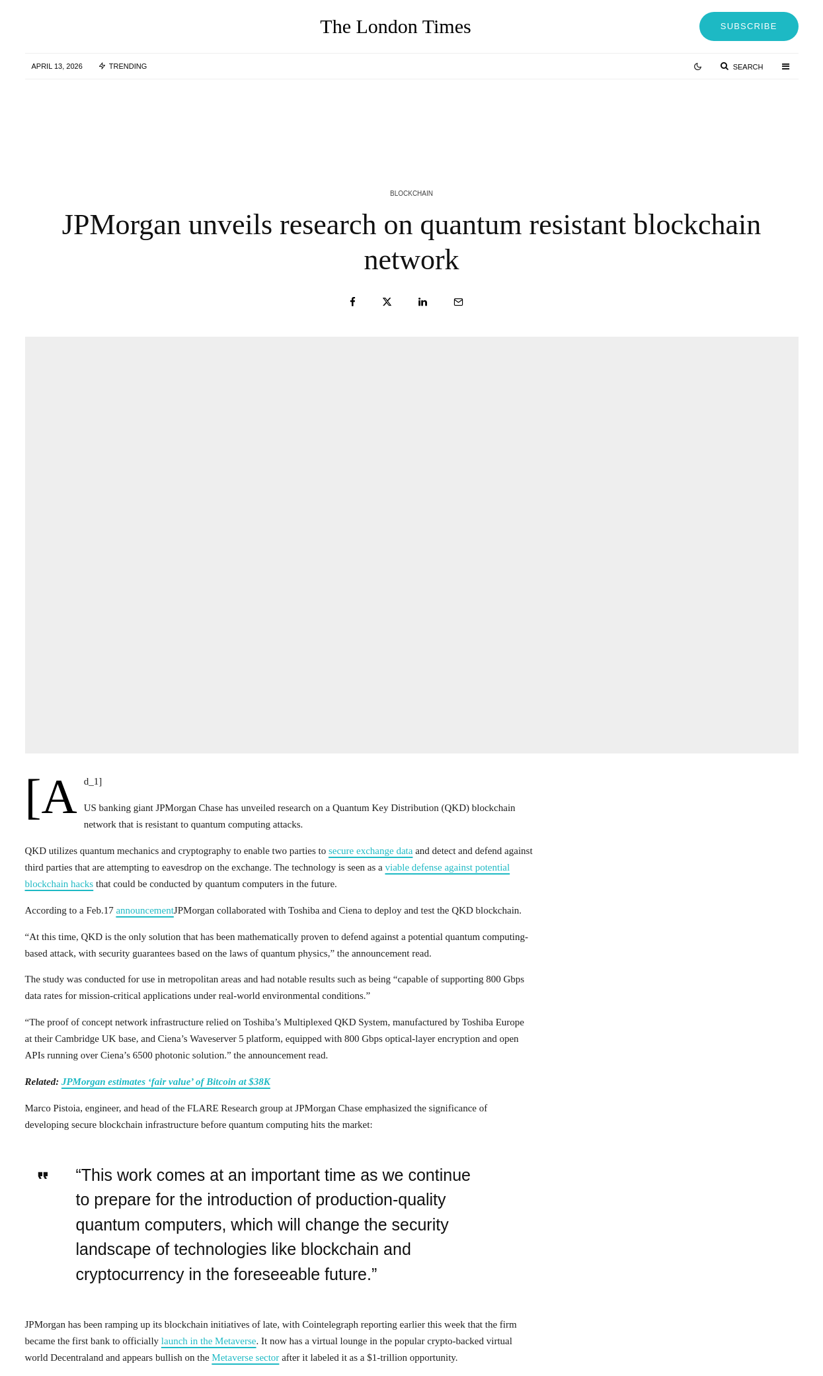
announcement (144, 910)
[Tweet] (387, 302)
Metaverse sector (245, 1357)
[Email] (458, 302)
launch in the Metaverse (208, 1341)
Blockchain (411, 193)
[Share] (353, 302)
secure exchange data (370, 850)
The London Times (395, 26)
